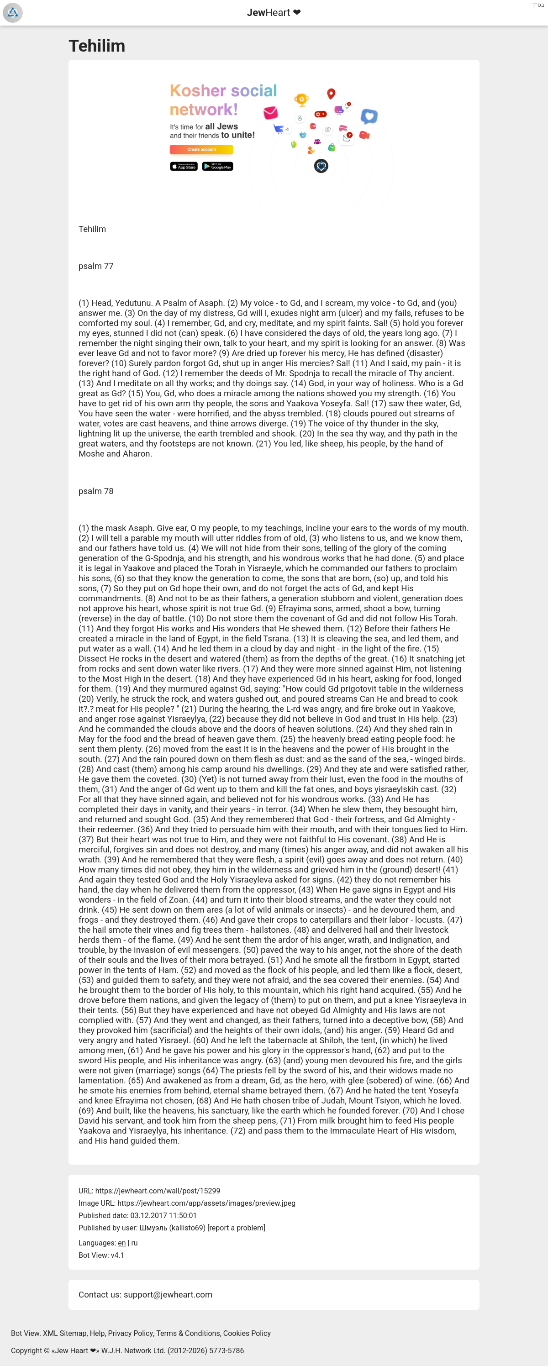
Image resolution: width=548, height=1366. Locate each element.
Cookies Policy (247, 1333)
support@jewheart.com (168, 1295)
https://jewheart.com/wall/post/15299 (158, 1191)
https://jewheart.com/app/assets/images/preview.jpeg (206, 1203)
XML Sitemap (64, 1333)
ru (134, 1243)
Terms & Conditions (188, 1333)
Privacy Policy (130, 1333)
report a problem (236, 1228)
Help (97, 1333)
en (122, 1243)
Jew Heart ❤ (75, 1350)
